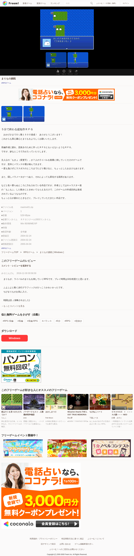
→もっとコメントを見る (13, 306)
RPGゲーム (29, 252)
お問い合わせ (65, 544)
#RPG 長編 (8, 321)
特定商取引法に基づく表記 (72, 539)
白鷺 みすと (117, 418)
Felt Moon (49, 418)
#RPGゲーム (6, 83)
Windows (14, 338)
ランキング (55, 3)
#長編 (20, 321)
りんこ (3, 418)
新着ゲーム (27, 3)
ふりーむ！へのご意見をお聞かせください (67, 549)
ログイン (126, 3)
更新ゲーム (41, 3)
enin (25, 418)
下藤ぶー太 (93, 418)
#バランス (47, 321)
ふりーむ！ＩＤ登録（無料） (106, 3)
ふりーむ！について (96, 539)
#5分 (58, 321)
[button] (56, 60)
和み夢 (70, 418)
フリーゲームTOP (9, 252)
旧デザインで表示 (48, 544)
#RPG (67, 321)
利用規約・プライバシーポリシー (43, 539)
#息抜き (78, 321)
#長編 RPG (32, 321)
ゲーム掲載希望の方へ (84, 544)
